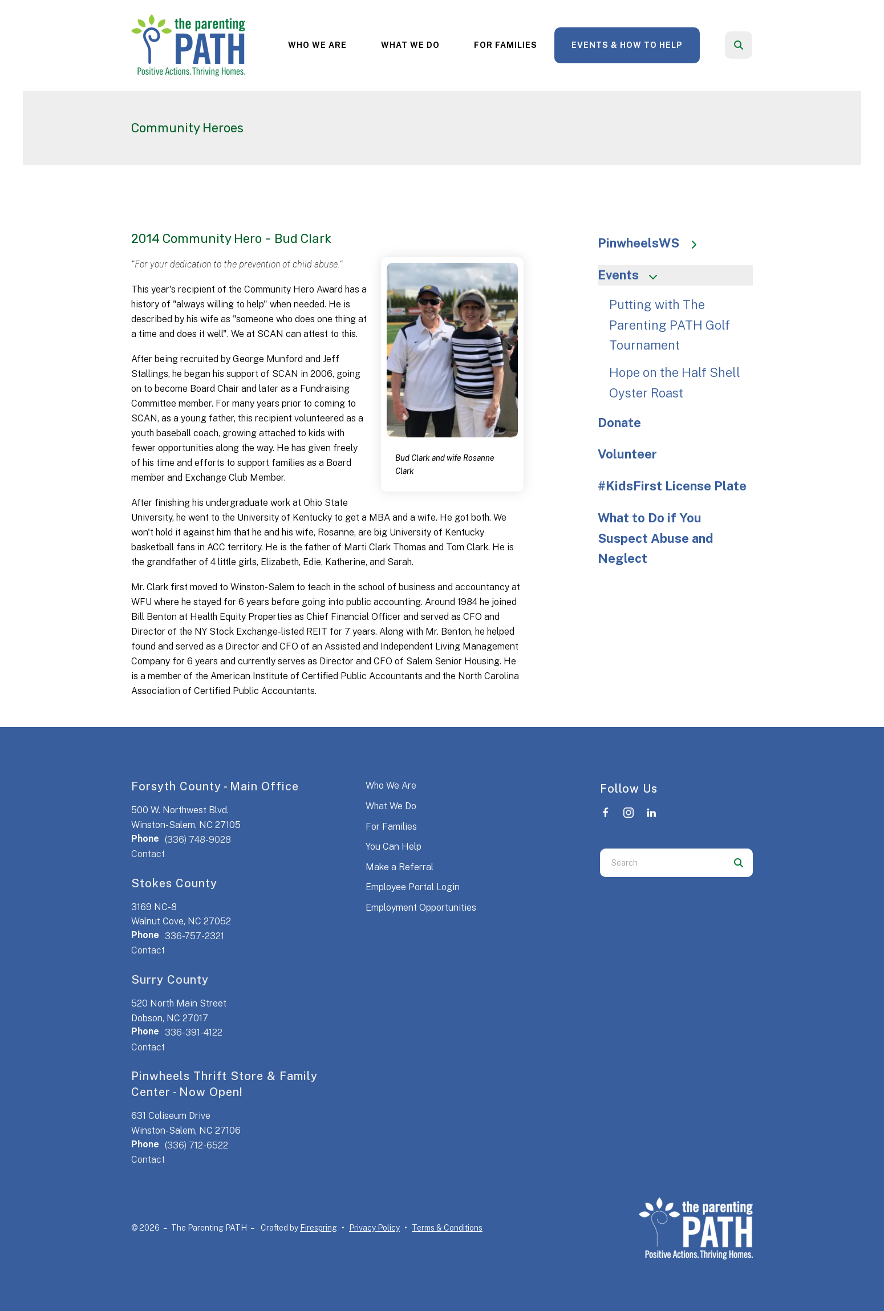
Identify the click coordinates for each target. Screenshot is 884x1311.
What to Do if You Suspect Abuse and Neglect (655, 538)
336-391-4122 (193, 1032)
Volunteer (627, 454)
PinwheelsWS (653, 243)
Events (632, 274)
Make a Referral (399, 867)
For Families (505, 45)
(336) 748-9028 (198, 839)
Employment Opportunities (421, 907)
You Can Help (393, 846)
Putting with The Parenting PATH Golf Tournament (669, 325)
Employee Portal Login (413, 887)
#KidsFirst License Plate (672, 485)
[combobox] (662, 863)
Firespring (318, 1227)
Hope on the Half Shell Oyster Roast (674, 382)
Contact (148, 854)
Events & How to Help (627, 45)
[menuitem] (317, 45)
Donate (619, 422)
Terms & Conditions (447, 1227)
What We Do (410, 45)
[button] (738, 45)
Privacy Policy (374, 1227)
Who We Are (317, 45)
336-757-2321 (194, 936)
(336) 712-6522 (196, 1145)
